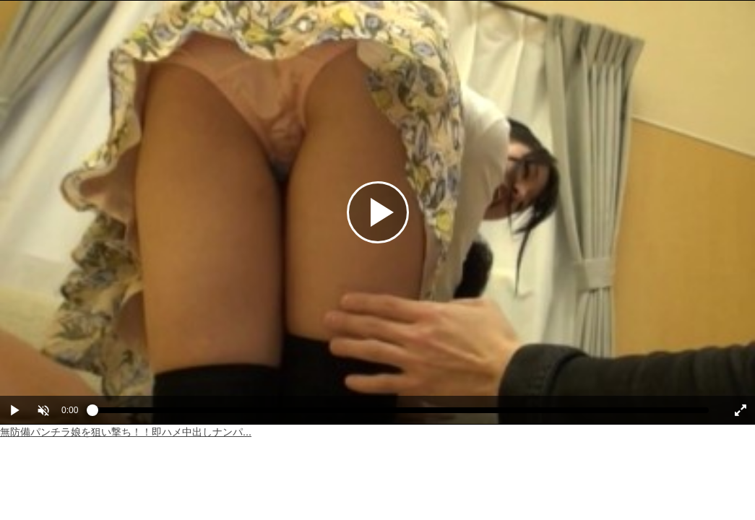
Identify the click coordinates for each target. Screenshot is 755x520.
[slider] (400, 414)
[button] (43, 410)
